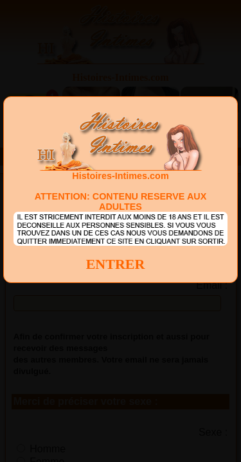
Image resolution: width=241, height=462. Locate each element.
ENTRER (115, 264)
